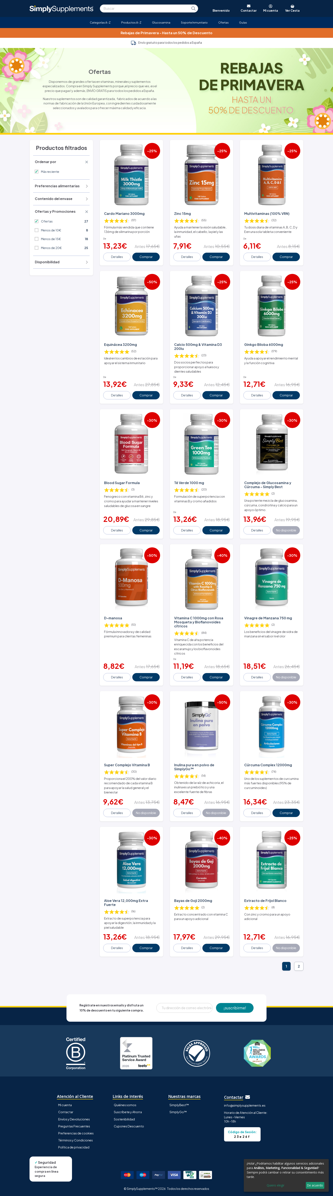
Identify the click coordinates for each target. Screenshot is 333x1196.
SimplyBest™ (179, 1105)
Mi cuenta (65, 1105)
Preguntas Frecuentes (74, 1126)
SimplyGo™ (178, 1112)
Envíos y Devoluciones (74, 1119)
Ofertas (223, 22)
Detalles (117, 257)
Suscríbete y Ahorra (128, 1112)
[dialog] (286, 1175)
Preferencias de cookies (76, 1133)
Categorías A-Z (100, 22)
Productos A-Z (131, 22)
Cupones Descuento (129, 1126)
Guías (243, 22)
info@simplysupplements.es (244, 1105)
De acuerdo (315, 1185)
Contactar (65, 1112)
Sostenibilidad (124, 1119)
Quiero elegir (275, 1185)
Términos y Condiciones (75, 1140)
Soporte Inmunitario (194, 22)
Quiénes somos (125, 1105)
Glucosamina (161, 22)
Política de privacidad (73, 1147)
